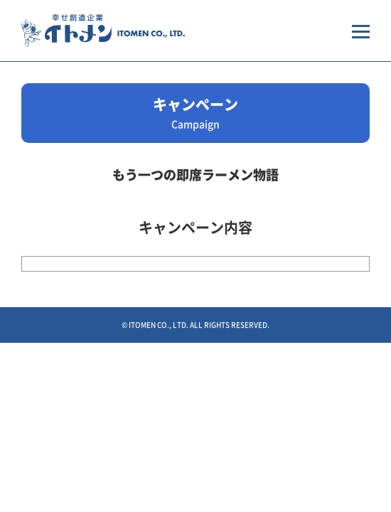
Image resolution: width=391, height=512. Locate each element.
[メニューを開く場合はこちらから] (361, 30)
